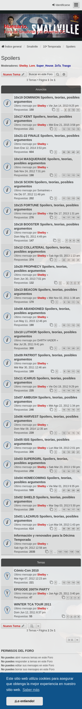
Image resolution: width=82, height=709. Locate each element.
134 (65, 551)
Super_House (44, 65)
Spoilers (10, 58)
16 (64, 217)
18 (73, 217)
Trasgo (66, 65)
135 (71, 551)
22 (64, 259)
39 (68, 152)
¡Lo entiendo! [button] (25, 701)
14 (73, 129)
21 (78, 348)
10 (73, 109)
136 (77, 551)
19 (78, 217)
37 (64, 490)
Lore (32, 65)
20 (73, 348)
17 (68, 217)
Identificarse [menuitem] (61, 5)
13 (68, 129)
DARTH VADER (46, 340)
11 (78, 109)
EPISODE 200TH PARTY (32, 589)
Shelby (23, 65)
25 (78, 259)
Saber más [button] (31, 690)
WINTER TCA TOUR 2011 (32, 604)
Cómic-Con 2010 (26, 570)
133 (59, 551)
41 (78, 152)
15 (78, 129)
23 (68, 259)
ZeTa (58, 65)
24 (73, 259)
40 (73, 152)
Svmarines (43, 190)
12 (64, 129)
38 (64, 152)
